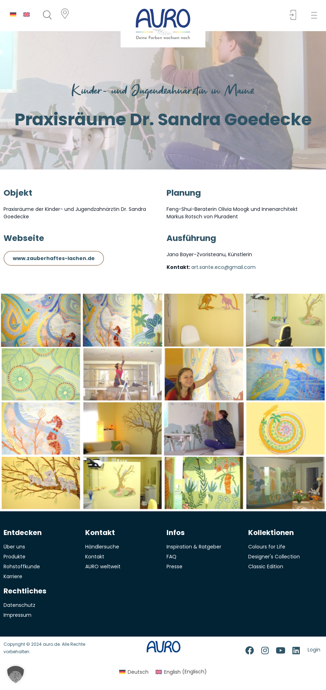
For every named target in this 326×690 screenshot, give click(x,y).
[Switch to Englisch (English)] (181, 671)
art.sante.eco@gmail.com (223, 267)
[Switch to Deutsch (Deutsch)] (134, 671)
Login (314, 649)
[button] (316, 15)
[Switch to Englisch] (26, 14)
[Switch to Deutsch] (13, 14)
